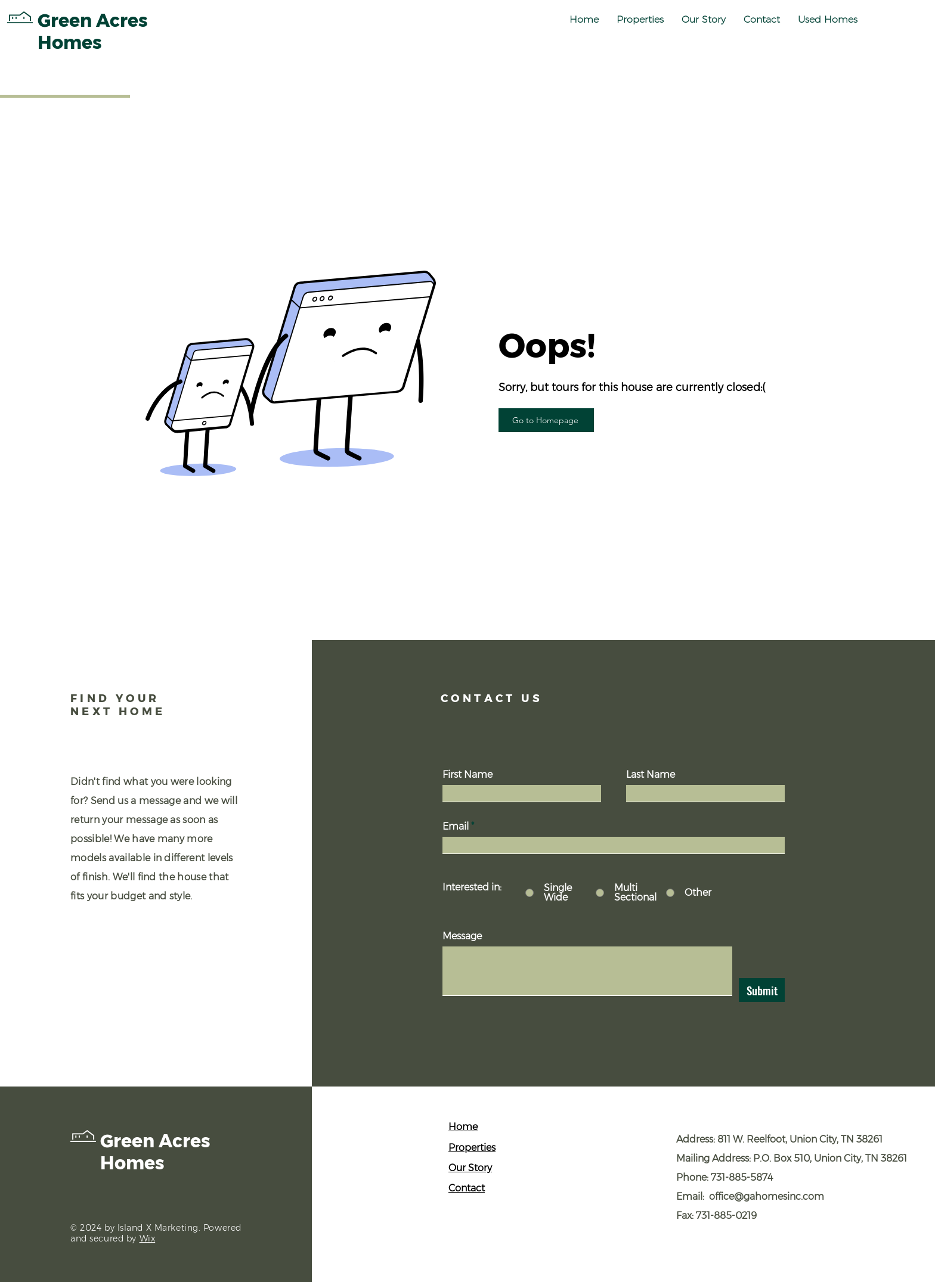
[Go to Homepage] (546, 420)
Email (455, 826)
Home (463, 1126)
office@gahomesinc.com (766, 1196)
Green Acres (93, 21)
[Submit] (762, 990)
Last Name (650, 775)
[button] (640, 20)
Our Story (470, 1168)
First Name (467, 775)
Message (462, 936)
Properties (472, 1147)
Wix (148, 1238)
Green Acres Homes (155, 1152)
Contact (466, 1188)
